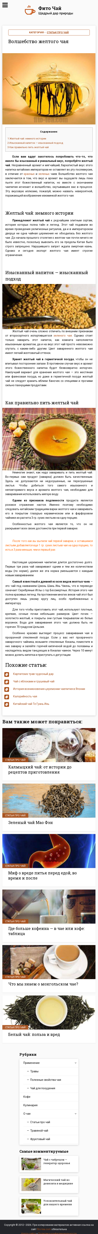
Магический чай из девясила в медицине (57, 1180)
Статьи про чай (58, 32)
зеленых (43, 173)
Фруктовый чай (40, 1134)
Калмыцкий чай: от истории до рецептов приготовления (47, 769)
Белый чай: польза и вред (32, 1030)
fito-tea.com (44, 1224)
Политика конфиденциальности (57, 1228)
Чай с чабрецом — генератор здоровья (57, 1158)
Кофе (26, 1092)
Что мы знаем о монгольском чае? (41, 980)
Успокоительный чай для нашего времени (56, 1201)
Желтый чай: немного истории (26, 138)
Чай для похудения (42, 1083)
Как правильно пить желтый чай (28, 147)
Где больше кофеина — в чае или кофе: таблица (43, 927)
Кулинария (30, 1100)
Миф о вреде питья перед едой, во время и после (48, 873)
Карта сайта (28, 1228)
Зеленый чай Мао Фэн (28, 821)
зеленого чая (63, 335)
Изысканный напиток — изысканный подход (35, 142)
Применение (31, 1058)
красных (29, 173)
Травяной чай (39, 1125)
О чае (27, 1109)
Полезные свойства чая (45, 1075)
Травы (34, 1066)
